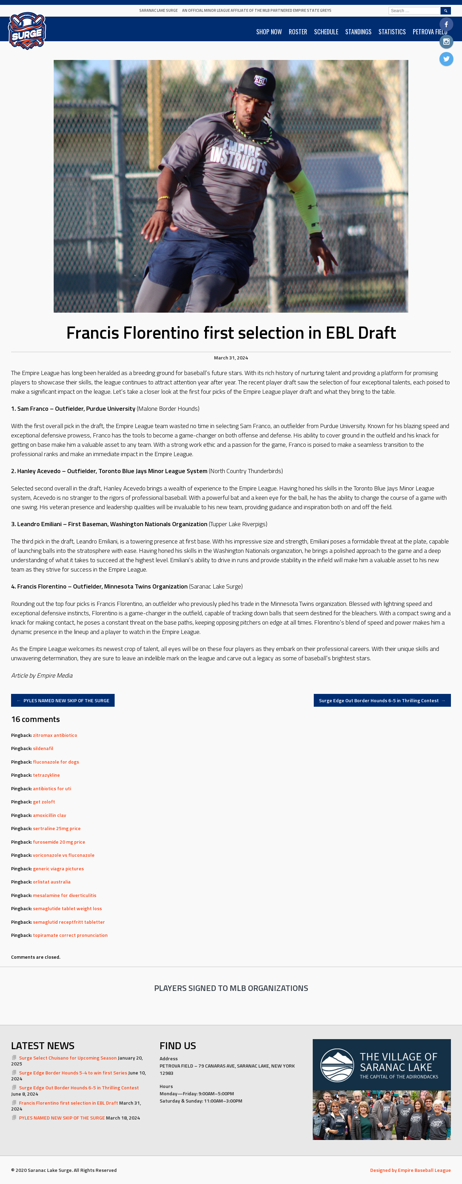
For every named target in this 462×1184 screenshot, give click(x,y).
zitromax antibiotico (55, 735)
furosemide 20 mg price (59, 841)
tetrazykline (46, 774)
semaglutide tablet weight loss (67, 908)
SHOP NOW (269, 31)
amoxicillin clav (49, 815)
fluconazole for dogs (56, 761)
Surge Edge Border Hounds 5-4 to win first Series (73, 1072)
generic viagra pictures (58, 868)
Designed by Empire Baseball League (410, 1170)
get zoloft (44, 801)
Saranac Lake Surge (158, 10)
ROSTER (298, 31)
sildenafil (43, 748)
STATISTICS (392, 31)
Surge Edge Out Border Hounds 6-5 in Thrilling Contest (382, 700)
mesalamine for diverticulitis (64, 895)
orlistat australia (52, 881)
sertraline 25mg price (57, 828)
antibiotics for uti (52, 788)
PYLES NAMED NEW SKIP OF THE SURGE (62, 700)
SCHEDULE (326, 31)
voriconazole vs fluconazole (64, 855)
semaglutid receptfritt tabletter (69, 921)
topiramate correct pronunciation (70, 935)
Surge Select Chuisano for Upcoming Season (68, 1057)
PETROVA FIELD (430, 31)
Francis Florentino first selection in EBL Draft (68, 1102)
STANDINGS (358, 31)
